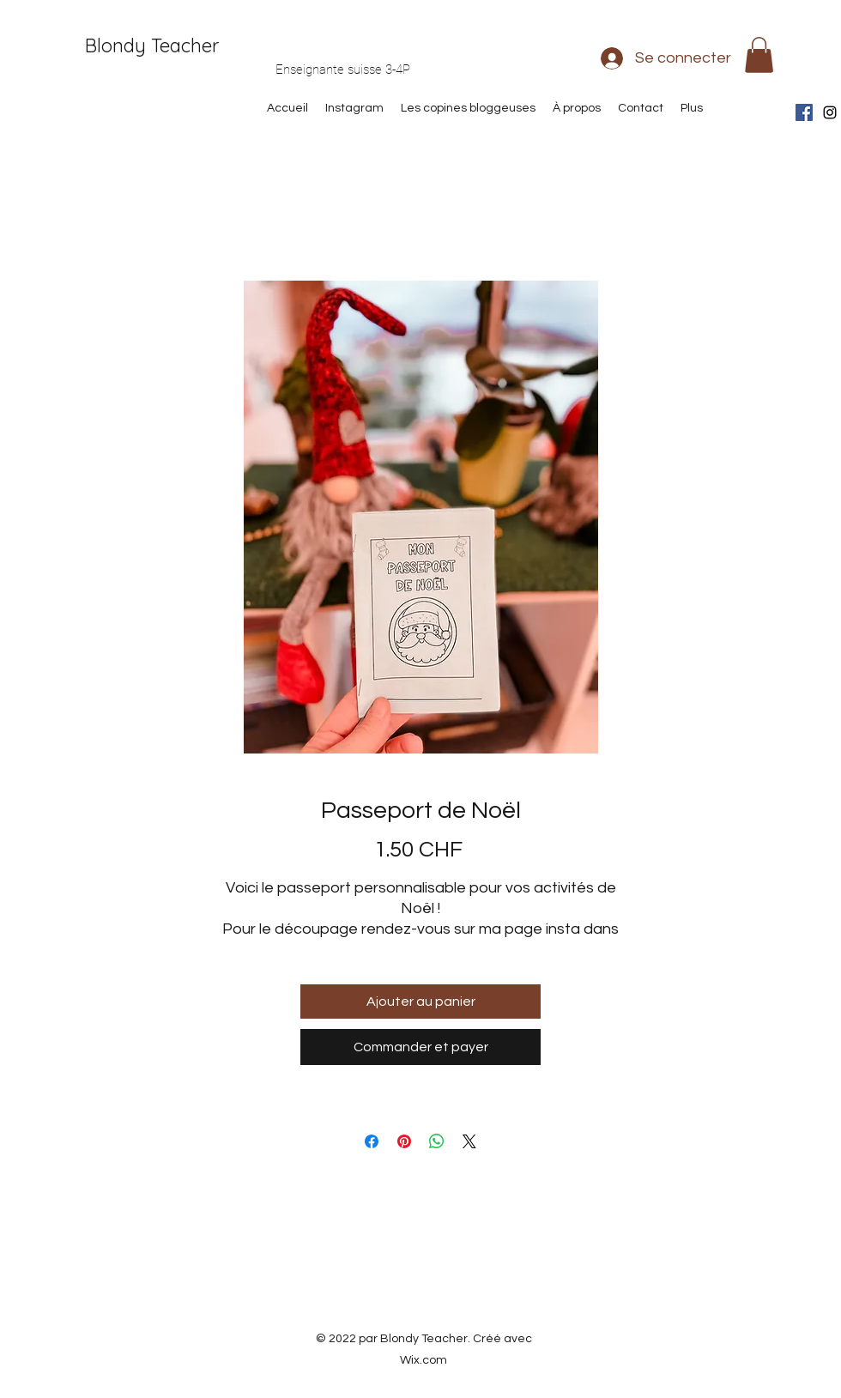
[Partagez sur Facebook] (371, 1141)
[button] (759, 55)
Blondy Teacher (152, 45)
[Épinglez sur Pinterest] (404, 1141)
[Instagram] (829, 112)
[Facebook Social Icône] (804, 112)
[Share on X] (469, 1141)
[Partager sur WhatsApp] (437, 1141)
